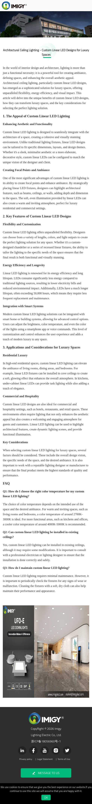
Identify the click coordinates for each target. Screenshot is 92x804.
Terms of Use (64, 759)
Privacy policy (25, 759)
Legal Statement (45, 759)
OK (46, 797)
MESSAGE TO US (46, 773)
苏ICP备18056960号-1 (46, 741)
